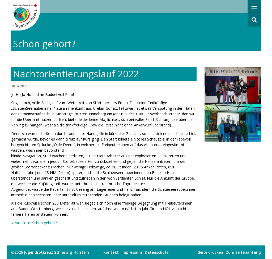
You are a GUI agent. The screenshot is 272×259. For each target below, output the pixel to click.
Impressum (131, 252)
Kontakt (111, 252)
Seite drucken (210, 252)
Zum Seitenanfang (243, 252)
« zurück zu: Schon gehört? (34, 222)
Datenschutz (157, 252)
